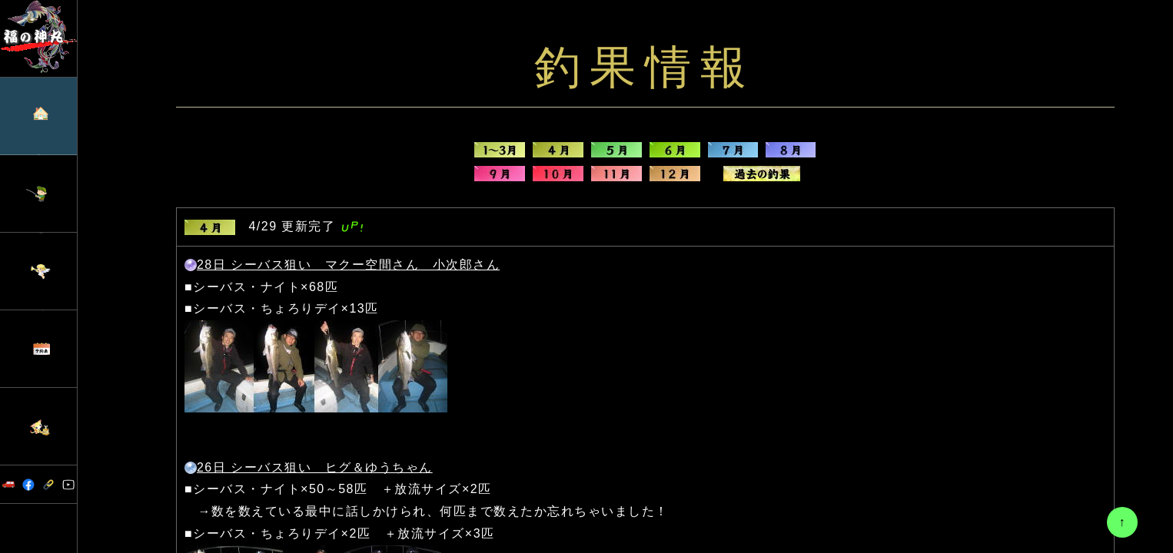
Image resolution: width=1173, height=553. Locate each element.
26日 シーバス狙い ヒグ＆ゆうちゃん (315, 467)
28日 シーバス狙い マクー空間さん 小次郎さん (348, 264)
